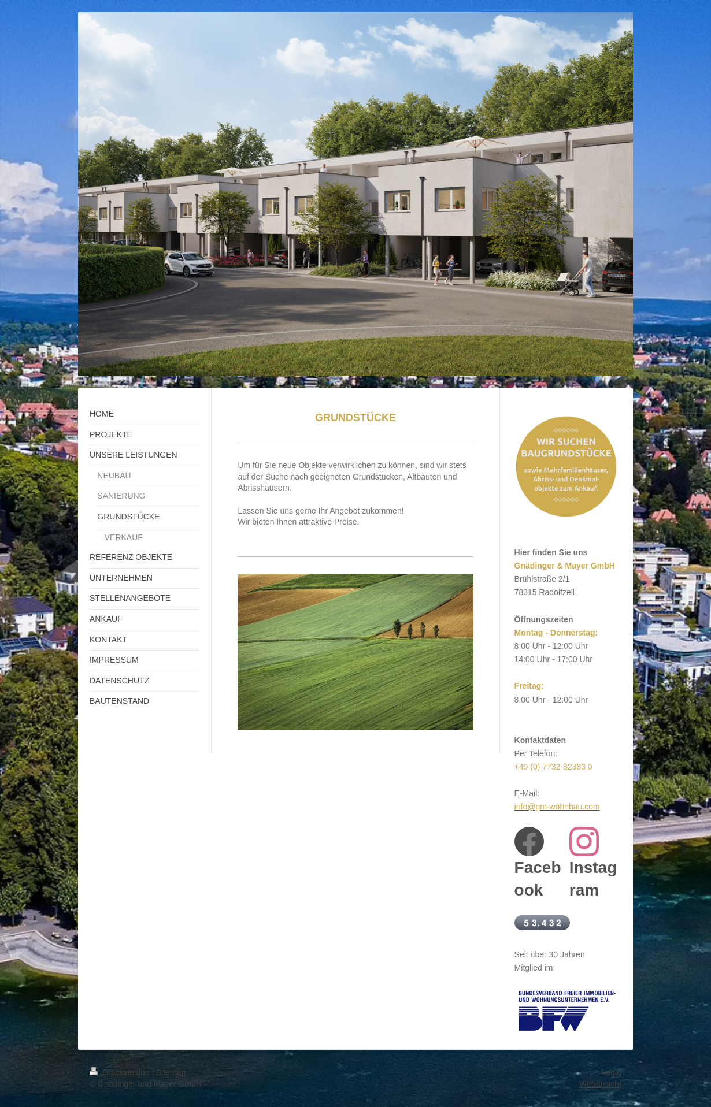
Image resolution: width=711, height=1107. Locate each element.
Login (611, 1072)
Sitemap (171, 1072)
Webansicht (600, 1084)
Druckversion (120, 1072)
